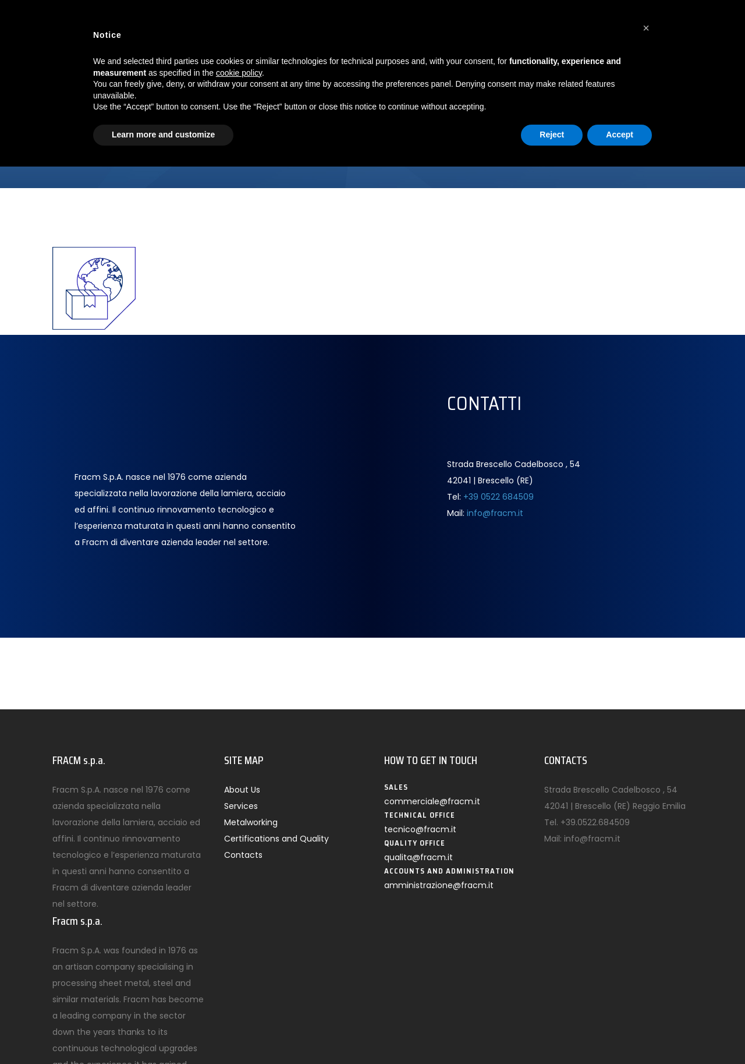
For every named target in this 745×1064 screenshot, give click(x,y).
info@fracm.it (495, 513)
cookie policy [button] (239, 72)
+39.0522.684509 (595, 822)
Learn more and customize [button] (163, 134)
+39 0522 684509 (498, 497)
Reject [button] (552, 134)
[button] (646, 28)
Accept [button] (619, 134)
